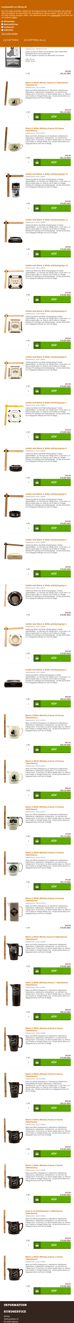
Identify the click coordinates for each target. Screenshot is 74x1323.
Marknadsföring (11, 24)
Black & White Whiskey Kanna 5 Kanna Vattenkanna (44, 1075)
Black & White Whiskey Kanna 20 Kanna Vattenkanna (44, 129)
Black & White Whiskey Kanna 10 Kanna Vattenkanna (44, 899)
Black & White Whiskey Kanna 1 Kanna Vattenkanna (44, 1258)
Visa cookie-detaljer (9, 34)
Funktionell (9, 27)
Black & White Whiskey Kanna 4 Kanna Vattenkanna (44, 1120)
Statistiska (8, 30)
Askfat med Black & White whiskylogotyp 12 (46, 220)
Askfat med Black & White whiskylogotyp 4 (45, 540)
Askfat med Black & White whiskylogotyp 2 (45, 624)
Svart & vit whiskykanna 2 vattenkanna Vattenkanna (43, 1212)
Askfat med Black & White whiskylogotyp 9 (45, 311)
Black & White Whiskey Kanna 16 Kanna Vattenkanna (44, 716)
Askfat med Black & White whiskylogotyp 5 (45, 494)
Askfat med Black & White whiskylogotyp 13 (46, 174)
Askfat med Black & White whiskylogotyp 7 (45, 402)
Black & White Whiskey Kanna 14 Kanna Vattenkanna (44, 808)
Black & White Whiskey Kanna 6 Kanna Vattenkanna (44, 1029)
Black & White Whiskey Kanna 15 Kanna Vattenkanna (44, 762)
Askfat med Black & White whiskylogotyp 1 (45, 669)
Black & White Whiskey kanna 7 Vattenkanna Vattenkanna (46, 983)
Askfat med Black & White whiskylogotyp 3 (45, 585)
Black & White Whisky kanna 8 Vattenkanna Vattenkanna (46, 938)
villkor (14, 17)
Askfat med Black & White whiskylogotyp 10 (46, 265)
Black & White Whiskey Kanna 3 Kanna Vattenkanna (44, 1166)
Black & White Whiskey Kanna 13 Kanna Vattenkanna (44, 853)
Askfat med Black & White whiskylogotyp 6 (45, 448)
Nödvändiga (9, 21)
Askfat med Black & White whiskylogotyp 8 (45, 357)
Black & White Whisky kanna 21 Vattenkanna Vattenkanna (46, 83)
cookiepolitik (55, 15)
